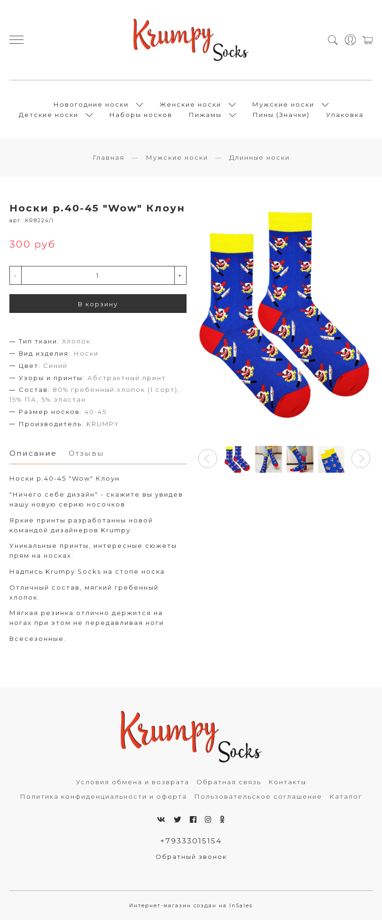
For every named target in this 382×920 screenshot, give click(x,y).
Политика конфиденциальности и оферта (103, 796)
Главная (109, 157)
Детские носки (48, 114)
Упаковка (345, 114)
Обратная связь (228, 782)
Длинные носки (259, 157)
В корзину (98, 304)
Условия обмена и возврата (132, 782)
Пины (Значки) (281, 114)
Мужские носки (283, 104)
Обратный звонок (191, 856)
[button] (207, 458)
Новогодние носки (91, 104)
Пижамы (205, 114)
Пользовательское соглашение (258, 796)
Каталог (345, 796)
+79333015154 (191, 840)
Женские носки (190, 104)
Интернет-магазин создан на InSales (191, 906)
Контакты (287, 782)
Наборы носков (140, 114)
